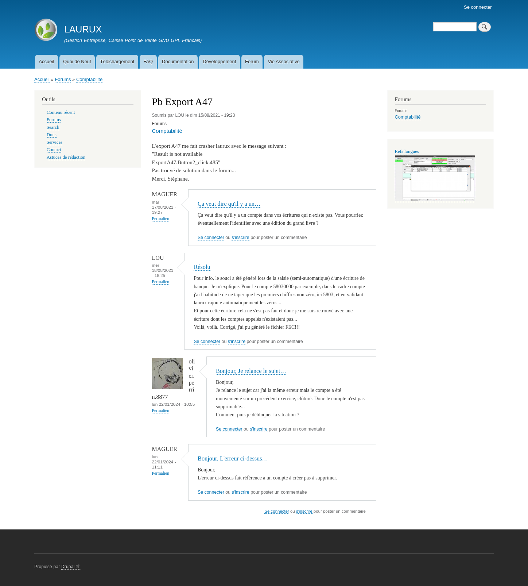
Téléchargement (117, 61)
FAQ (148, 61)
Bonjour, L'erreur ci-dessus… (233, 458)
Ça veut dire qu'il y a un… (229, 203)
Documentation (178, 61)
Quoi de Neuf (77, 61)
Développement (219, 61)
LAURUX (83, 29)
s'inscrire (240, 237)
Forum (252, 61)
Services (54, 142)
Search (53, 127)
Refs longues (407, 151)
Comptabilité (89, 79)
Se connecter (478, 7)
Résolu (202, 266)
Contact (54, 149)
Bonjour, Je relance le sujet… (251, 370)
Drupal (71, 566)
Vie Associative (283, 61)
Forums (63, 79)
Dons (52, 134)
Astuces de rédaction (66, 157)
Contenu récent (61, 112)
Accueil (46, 61)
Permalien (161, 218)
